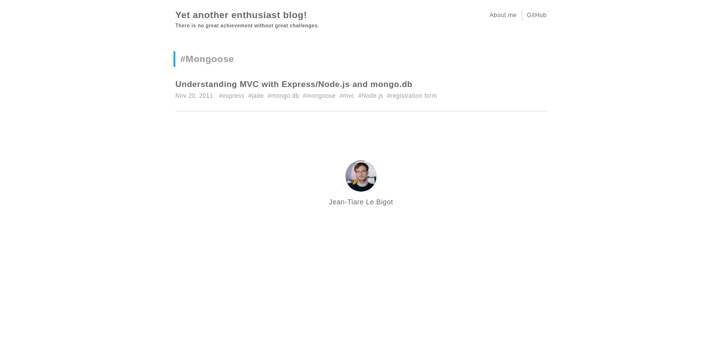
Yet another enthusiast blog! (241, 15)
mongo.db (285, 95)
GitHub (537, 15)
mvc (349, 95)
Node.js (372, 95)
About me (502, 15)
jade (258, 95)
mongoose (321, 95)
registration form (413, 95)
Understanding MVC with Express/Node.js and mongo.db (293, 84)
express (233, 95)
